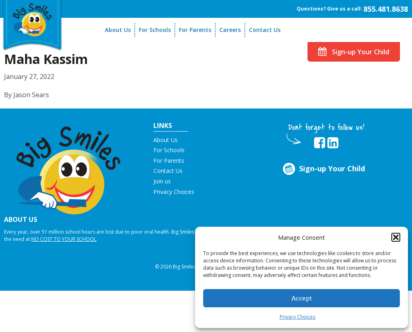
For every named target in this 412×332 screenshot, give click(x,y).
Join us (162, 181)
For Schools (155, 30)
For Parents (195, 30)
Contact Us (264, 30)
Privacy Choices (297, 316)
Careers (230, 30)
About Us (118, 30)
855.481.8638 (385, 9)
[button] (396, 237)
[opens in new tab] (319, 142)
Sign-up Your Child (353, 51)
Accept (301, 298)
